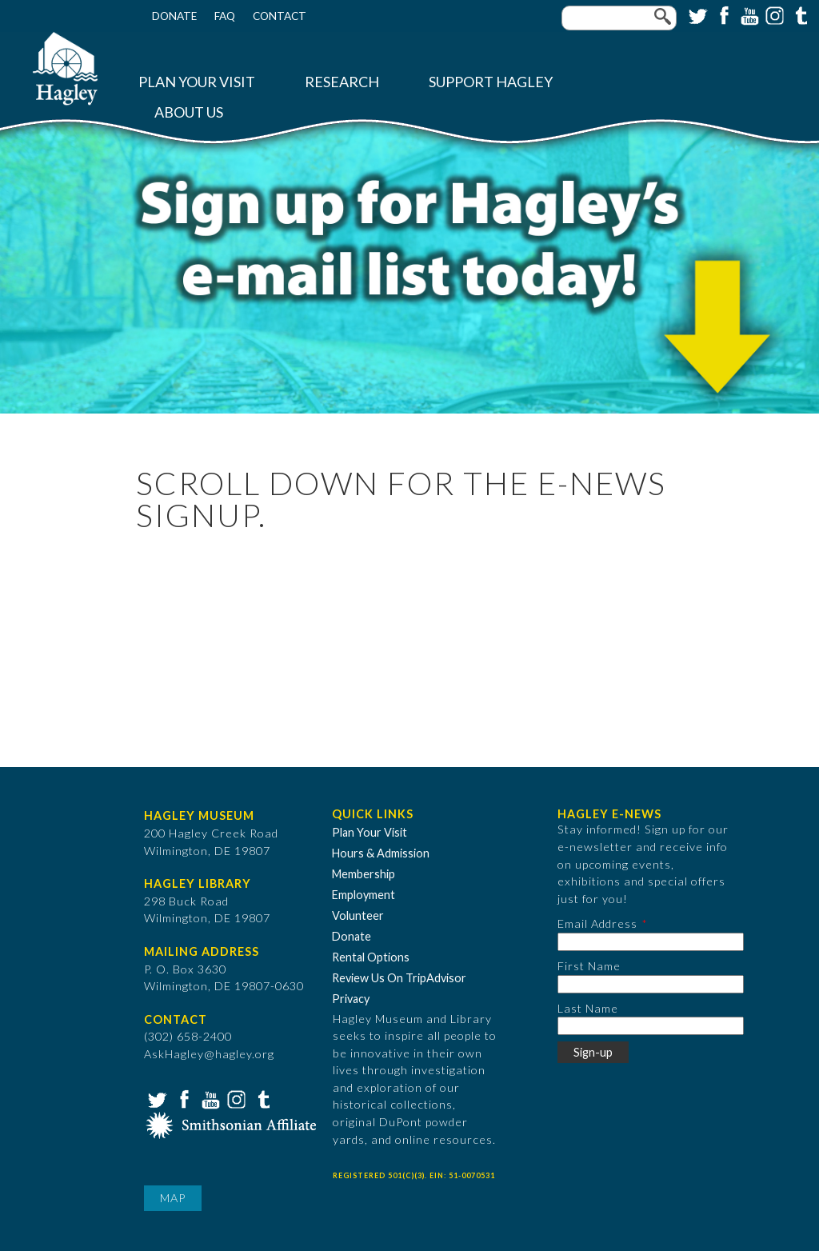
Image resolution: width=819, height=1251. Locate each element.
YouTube (748, 14)
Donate (174, 16)
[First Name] (650, 984)
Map (173, 1198)
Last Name (587, 1008)
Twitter (697, 14)
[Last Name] (650, 1026)
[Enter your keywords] (619, 18)
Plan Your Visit (196, 82)
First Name (589, 966)
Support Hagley (491, 82)
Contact (279, 16)
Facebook (722, 14)
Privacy (351, 998)
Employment (363, 894)
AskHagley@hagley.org (209, 1054)
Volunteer (358, 915)
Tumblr (799, 14)
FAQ (224, 16)
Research (342, 82)
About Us (188, 112)
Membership (363, 874)
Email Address (597, 923)
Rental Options (371, 957)
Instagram (773, 14)
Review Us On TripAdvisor (399, 978)
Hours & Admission (380, 853)
